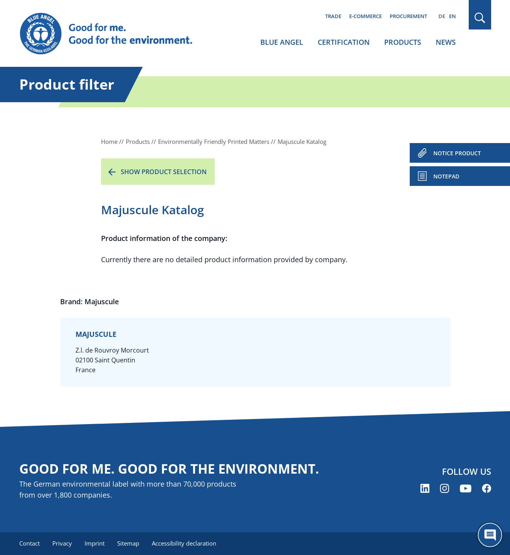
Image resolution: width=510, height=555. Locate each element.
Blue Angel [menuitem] (281, 42)
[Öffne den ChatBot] (490, 535)
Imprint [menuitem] (95, 543)
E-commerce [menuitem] (365, 16)
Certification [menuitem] (344, 42)
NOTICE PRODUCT (457, 153)
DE (441, 16)
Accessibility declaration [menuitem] (184, 543)
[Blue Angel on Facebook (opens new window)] (486, 488)
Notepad (446, 176)
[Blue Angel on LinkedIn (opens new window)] (424, 488)
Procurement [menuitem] (408, 16)
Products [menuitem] (402, 42)
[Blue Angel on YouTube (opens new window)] (465, 488)
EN (452, 16)
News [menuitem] (446, 42)
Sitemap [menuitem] (128, 543)
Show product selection (164, 171)
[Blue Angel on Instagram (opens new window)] (444, 488)
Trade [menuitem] (333, 16)
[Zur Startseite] (113, 34)
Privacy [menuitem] (62, 543)
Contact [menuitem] (29, 543)
